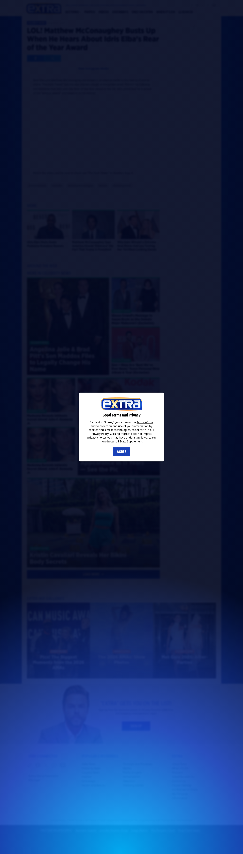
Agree (121, 452)
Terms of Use (145, 422)
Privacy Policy (100, 434)
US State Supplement (129, 441)
